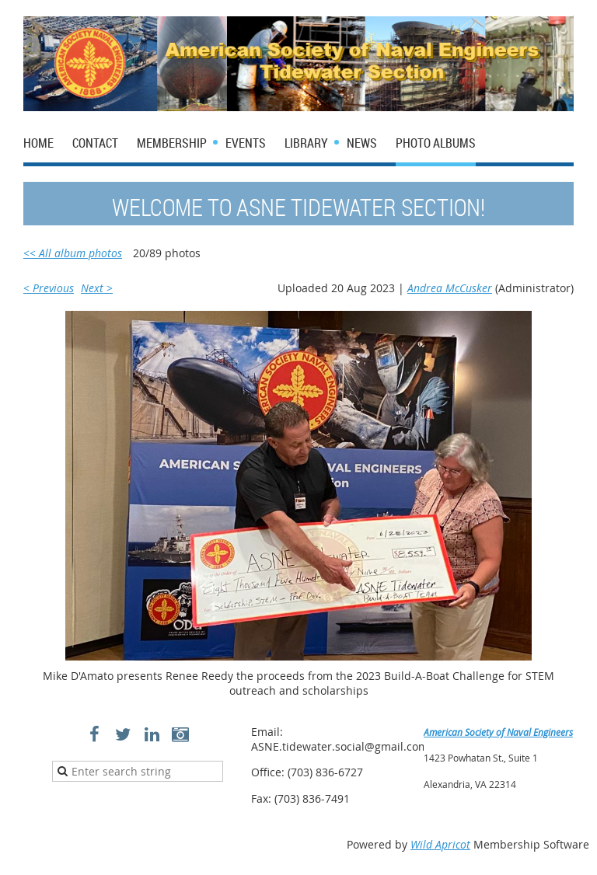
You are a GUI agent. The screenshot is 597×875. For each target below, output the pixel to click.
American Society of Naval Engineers (498, 732)
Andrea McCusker (449, 288)
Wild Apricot (440, 844)
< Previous (48, 288)
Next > (97, 288)
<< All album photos (72, 253)
